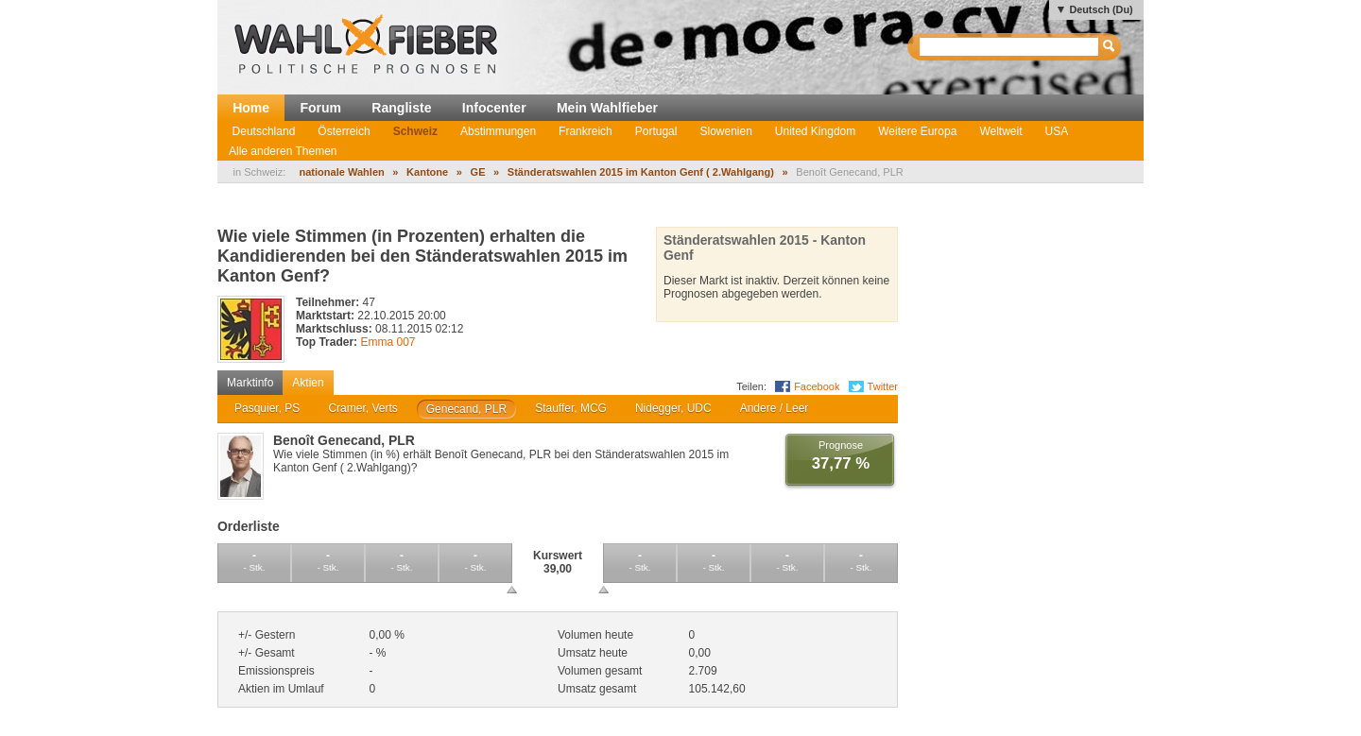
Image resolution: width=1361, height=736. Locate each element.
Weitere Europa (917, 131)
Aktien (307, 382)
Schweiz (415, 131)
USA (1057, 131)
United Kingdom (815, 131)
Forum (320, 107)
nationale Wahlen (341, 172)
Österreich (344, 131)
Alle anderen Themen (283, 151)
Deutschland (264, 131)
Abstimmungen (498, 131)
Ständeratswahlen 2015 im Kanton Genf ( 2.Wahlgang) (641, 172)
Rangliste (401, 107)
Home (251, 107)
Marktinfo (250, 382)
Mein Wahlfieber (607, 107)
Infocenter (494, 107)
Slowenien (725, 131)
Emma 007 (387, 342)
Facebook (816, 386)
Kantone (427, 172)
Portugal (656, 131)
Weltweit (1000, 131)
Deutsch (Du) (1100, 9)
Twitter (883, 386)
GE (478, 172)
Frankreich (585, 131)
